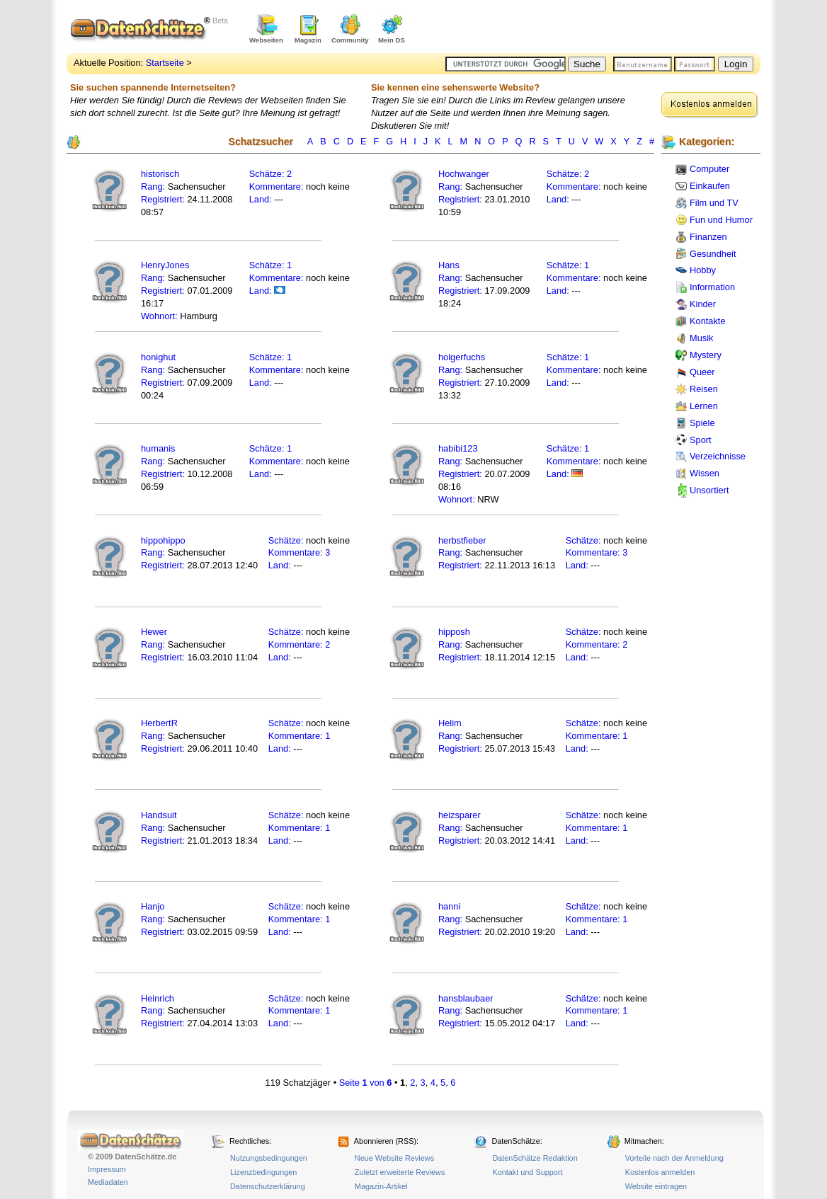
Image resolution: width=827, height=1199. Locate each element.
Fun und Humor (721, 219)
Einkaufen (710, 185)
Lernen (704, 406)
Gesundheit (713, 253)
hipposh (454, 631)
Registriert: (163, 199)
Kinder (703, 304)
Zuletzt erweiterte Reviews (400, 1172)
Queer (702, 372)
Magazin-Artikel (381, 1186)
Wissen (704, 473)
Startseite (165, 62)
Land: (262, 199)
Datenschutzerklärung (267, 1186)
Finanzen (708, 236)
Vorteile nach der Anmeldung (674, 1158)
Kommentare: (277, 186)
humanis (158, 448)
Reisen (704, 389)
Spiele (702, 423)
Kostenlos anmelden (660, 1172)
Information (712, 287)
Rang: (154, 186)
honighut (158, 357)
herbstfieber (462, 540)
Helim (450, 723)
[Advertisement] (594, 28)
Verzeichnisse (718, 456)
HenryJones (165, 265)
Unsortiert (709, 490)
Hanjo (152, 906)
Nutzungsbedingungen (268, 1158)
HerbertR (159, 723)
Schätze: (267, 173)
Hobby (703, 270)
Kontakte (708, 321)
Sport (701, 440)
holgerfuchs (461, 357)
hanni (449, 906)
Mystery (706, 355)
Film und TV (714, 202)
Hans (449, 265)
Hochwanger (463, 173)
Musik (701, 338)
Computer (709, 169)
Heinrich (157, 998)
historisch (160, 173)
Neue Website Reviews (394, 1158)
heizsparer (459, 815)
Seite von (365, 1082)
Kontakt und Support (527, 1172)
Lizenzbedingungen (263, 1172)
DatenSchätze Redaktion (534, 1158)
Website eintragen (656, 1186)
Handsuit (159, 815)
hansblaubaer (466, 998)
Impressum (107, 1169)
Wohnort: (159, 316)
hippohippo (163, 540)
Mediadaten (108, 1182)
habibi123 (458, 448)
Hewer (154, 631)
